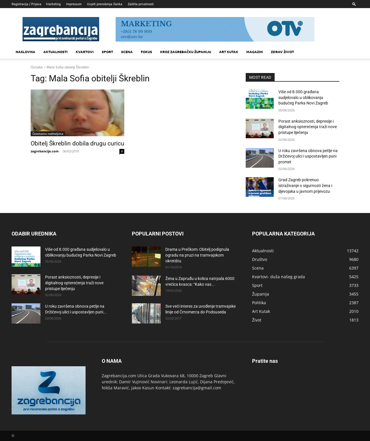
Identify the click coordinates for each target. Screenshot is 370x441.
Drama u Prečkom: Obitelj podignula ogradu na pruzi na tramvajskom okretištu (197, 255)
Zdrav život (282, 51)
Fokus (146, 51)
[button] (354, 4)
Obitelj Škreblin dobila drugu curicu (77, 143)
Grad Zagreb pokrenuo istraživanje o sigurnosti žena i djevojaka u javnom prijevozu (305, 185)
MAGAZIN (254, 51)
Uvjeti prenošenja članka (104, 3)
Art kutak (228, 51)
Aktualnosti (55, 51)
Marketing (53, 3)
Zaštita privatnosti (141, 3)
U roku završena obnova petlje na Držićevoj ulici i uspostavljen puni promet (308, 156)
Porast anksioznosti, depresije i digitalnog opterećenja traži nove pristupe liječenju (307, 127)
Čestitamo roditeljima (47, 134)
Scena (127, 51)
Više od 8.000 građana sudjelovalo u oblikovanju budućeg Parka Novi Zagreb (303, 97)
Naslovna (25, 51)
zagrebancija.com (45, 151)
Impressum (74, 3)
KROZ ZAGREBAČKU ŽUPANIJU (185, 51)
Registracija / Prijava (26, 3)
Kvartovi (85, 51)
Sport (107, 51)
